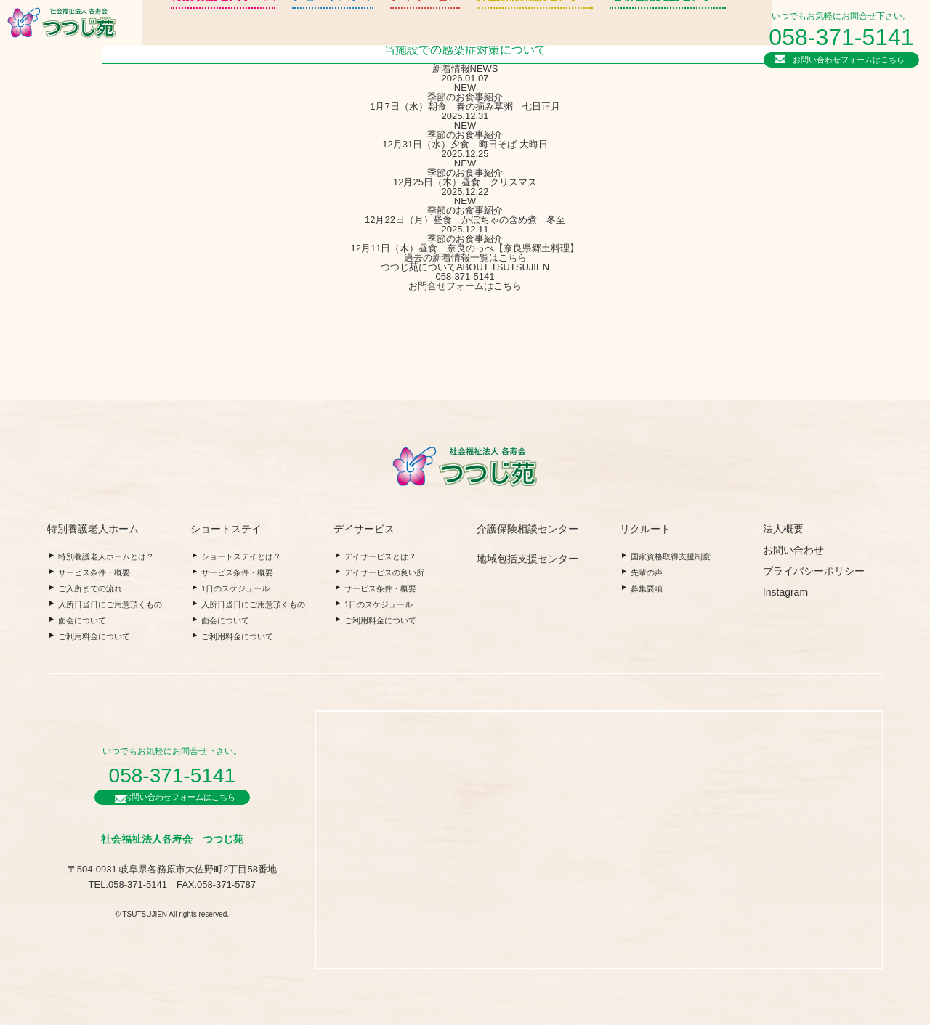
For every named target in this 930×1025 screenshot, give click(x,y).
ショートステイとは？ (241, 556)
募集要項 (647, 588)
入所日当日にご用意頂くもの (110, 604)
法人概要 (678, 48)
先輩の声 (647, 572)
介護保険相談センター (466, 39)
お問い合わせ (793, 550)
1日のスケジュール (235, 588)
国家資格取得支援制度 (671, 556)
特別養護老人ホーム (187, 39)
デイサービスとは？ (380, 556)
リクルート (678, 32)
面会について (82, 620)
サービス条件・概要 (94, 572)
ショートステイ (285, 39)
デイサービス (368, 39)
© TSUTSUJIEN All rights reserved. (172, 919)
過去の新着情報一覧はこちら (465, 257)
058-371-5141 (845, 35)
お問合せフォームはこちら (465, 285)
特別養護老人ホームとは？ (106, 556)
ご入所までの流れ (90, 588)
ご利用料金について (94, 636)
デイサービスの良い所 (384, 572)
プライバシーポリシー (814, 571)
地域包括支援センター (585, 39)
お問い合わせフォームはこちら (852, 57)
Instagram (785, 592)
